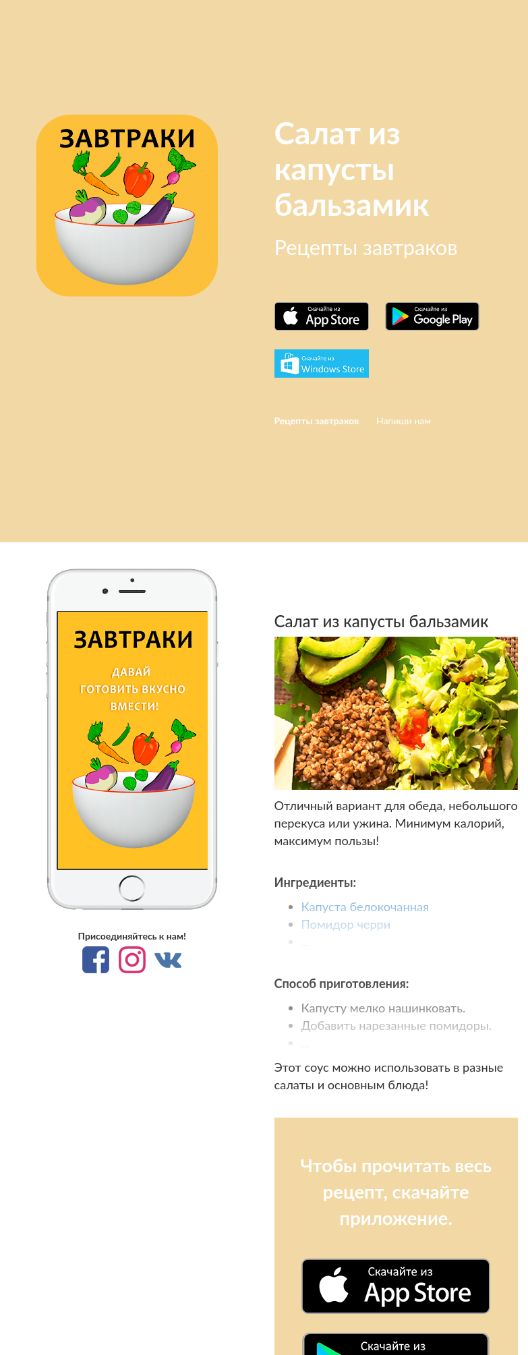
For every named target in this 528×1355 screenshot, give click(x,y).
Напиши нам (403, 420)
